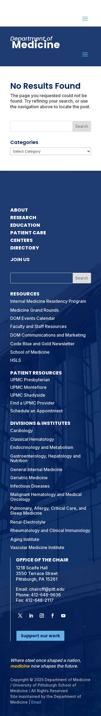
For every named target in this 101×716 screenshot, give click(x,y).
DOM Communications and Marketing (48, 335)
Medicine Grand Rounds (34, 310)
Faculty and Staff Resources (38, 326)
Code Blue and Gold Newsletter (42, 343)
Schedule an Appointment (36, 410)
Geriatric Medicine (29, 477)
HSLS (15, 360)
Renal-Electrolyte (28, 522)
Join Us (20, 259)
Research (23, 217)
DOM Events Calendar (32, 318)
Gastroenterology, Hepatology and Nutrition (45, 458)
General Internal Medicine (36, 469)
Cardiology (21, 430)
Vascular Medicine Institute (37, 547)
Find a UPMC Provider (32, 403)
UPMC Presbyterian (30, 379)
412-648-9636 (46, 594)
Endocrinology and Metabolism (41, 447)
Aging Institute (24, 539)
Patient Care (28, 232)
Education (25, 225)
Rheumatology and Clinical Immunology (50, 530)
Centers (21, 240)
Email (36, 702)
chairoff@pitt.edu (46, 589)
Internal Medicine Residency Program (48, 301)
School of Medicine (30, 352)
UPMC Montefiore (28, 387)
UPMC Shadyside (27, 395)
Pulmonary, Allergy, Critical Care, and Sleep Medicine (48, 510)
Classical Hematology (32, 439)
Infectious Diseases (30, 486)
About (19, 209)
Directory (24, 247)
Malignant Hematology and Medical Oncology (46, 497)
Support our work (40, 636)
